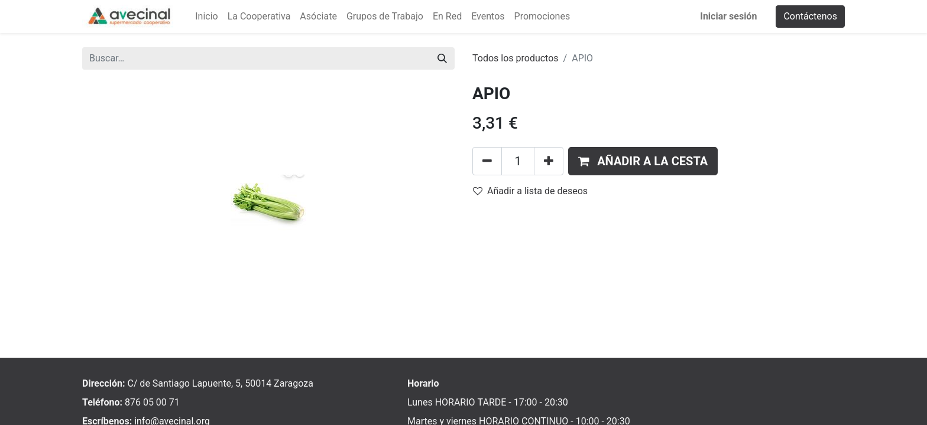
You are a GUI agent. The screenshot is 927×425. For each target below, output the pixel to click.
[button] (643, 161)
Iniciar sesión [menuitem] (728, 16)
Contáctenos (810, 16)
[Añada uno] (548, 161)
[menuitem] (206, 16)
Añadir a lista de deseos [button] (530, 191)
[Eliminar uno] (487, 161)
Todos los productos (515, 58)
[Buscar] (442, 58)
